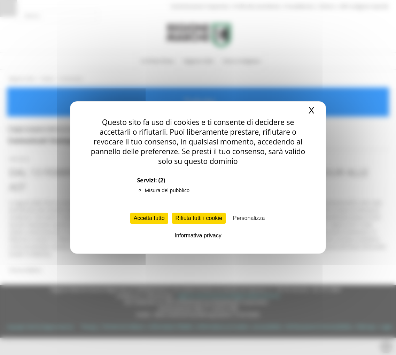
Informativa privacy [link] (197, 235)
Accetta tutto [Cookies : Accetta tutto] (149, 218)
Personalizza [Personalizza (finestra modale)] (249, 218)
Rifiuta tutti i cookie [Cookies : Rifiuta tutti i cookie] (199, 218)
